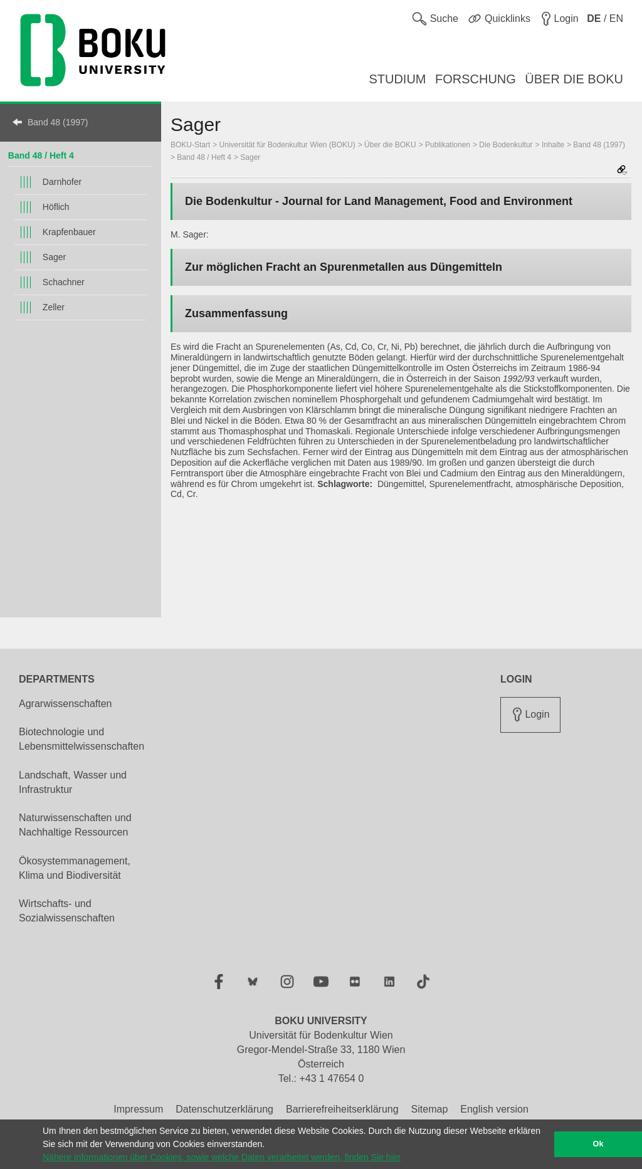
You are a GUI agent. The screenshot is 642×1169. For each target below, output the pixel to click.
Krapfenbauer (69, 232)
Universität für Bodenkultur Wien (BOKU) (287, 144)
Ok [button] (598, 1144)
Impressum (138, 1109)
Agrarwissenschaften (65, 703)
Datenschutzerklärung (224, 1109)
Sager (54, 257)
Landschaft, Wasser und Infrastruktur (73, 782)
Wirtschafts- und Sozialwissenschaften (67, 910)
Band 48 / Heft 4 (41, 155)
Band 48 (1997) (58, 122)
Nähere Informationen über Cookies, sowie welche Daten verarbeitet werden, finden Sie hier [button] (222, 1157)
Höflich (56, 207)
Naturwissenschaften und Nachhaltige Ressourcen (75, 824)
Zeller (54, 307)
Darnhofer (62, 182)
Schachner (64, 282)
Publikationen (447, 144)
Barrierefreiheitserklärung (342, 1109)
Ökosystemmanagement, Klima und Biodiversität (74, 868)
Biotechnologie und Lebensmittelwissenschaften (81, 739)
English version (494, 1109)
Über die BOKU (390, 144)
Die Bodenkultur (505, 144)
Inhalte (553, 144)
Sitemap (429, 1109)
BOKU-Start (190, 144)
